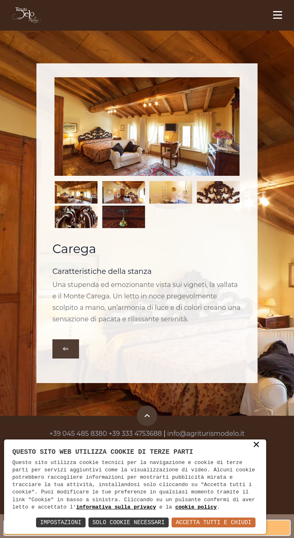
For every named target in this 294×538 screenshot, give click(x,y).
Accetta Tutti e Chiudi (213, 522)
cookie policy (196, 507)
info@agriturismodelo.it (205, 433)
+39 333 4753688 (135, 433)
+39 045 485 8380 (78, 433)
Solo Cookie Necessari (129, 522)
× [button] (256, 445)
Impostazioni (60, 522)
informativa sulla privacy (116, 507)
